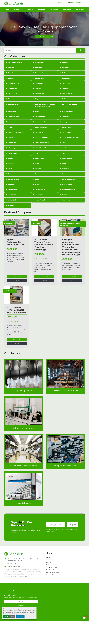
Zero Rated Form (51, 570)
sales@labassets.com (77, 2)
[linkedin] (13, 590)
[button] (43, 41)
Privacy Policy (50, 575)
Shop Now (18, 9)
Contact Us (80, 9)
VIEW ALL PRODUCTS (44, 36)
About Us (41, 9)
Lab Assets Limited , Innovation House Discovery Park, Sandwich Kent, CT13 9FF (23, 559)
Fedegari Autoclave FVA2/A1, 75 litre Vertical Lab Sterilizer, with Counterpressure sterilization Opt (71, 247)
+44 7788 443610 (60, 2)
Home (7, 9)
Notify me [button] (72, 525)
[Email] (21, 601)
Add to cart (16, 277)
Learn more (20, 616)
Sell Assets (67, 9)
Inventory (49, 560)
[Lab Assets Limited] (14, 553)
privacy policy (17, 613)
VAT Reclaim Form (51, 567)
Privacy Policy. (50, 531)
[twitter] (10, 590)
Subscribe (21, 605)
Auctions (30, 9)
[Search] (40, 50)
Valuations (54, 9)
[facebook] (6, 590)
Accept (6, 616)
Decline (12, 616)
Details (16, 281)
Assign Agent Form (52, 572)
